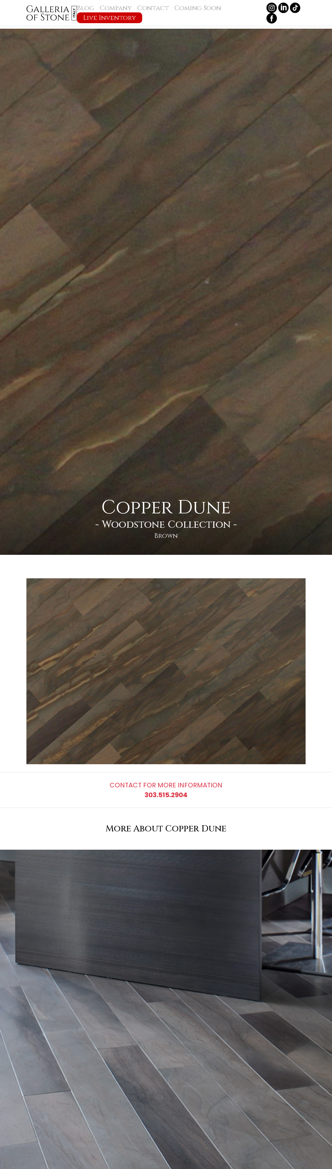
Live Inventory (109, 17)
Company (115, 8)
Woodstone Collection (166, 524)
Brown (166, 535)
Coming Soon (197, 8)
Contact (153, 8)
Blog (85, 8)
